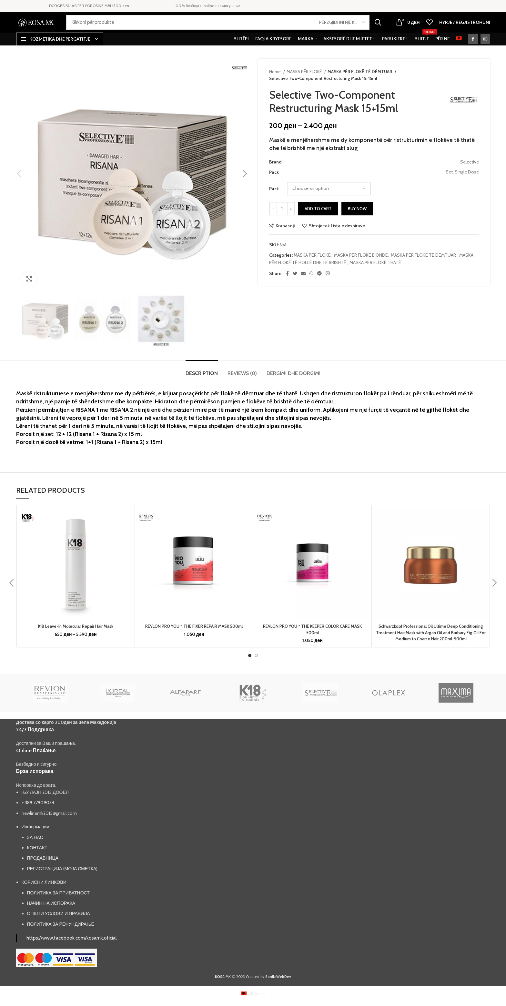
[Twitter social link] (295, 284)
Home (275, 81)
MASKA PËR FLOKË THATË (375, 273)
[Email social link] (303, 284)
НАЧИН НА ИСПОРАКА (51, 920)
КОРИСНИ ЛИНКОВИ (44, 899)
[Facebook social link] (473, 49)
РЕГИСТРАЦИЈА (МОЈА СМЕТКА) (62, 885)
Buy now (357, 219)
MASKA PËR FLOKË (305, 81)
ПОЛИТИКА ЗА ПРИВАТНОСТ (58, 909)
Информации (35, 843)
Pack (274, 199)
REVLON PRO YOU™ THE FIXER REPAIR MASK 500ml (194, 637)
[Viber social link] (328, 284)
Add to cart (318, 219)
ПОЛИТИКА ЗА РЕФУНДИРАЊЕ (60, 941)
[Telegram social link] (319, 284)
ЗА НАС (35, 854)
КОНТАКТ (37, 864)
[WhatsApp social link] (311, 284)
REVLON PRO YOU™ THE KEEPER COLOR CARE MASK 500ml (312, 640)
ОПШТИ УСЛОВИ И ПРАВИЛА (58, 930)
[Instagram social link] (485, 49)
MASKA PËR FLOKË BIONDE (361, 266)
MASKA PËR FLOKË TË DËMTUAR (359, 81)
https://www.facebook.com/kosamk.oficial (71, 955)
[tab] (202, 380)
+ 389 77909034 (38, 819)
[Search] (226, 27)
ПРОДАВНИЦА (43, 875)
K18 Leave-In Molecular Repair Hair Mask (75, 637)
